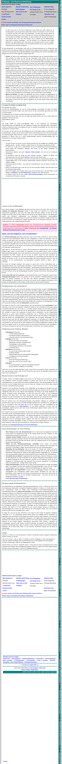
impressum (53, 671)
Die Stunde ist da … (36, 9)
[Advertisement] (30, 192)
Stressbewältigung (50, 658)
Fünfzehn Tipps (48, 7)
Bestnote (6, 14)
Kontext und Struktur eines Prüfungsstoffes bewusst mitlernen (24, 22)
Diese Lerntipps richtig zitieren (29, 669)
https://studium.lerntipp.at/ (36, 174)
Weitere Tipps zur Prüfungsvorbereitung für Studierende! (16, 24)
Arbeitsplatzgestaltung (28, 658)
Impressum (42, 668)
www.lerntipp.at (34, 668)
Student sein (6, 658)
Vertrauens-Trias (49, 14)
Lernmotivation (31, 660)
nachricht (47, 671)
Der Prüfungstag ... (35, 7)
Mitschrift (52, 660)
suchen (34, 671)
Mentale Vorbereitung (22, 7)
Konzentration (40, 658)
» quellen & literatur (26, 671)
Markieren (15, 172)
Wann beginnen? (7, 7)
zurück (38, 671)
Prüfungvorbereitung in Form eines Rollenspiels (24, 424)
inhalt (42, 671)
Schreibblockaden (19, 660)
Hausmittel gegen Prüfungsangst (18, 478)
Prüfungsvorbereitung (31, 662)
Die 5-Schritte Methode (17, 662)
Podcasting (6, 662)
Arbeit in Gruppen (42, 660)
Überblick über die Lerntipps (11, 657)
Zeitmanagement (24, 406)
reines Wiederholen (25, 172)
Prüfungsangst (20, 9)
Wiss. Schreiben (7, 660)
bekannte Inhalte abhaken (32, 152)
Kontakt (5, 761)
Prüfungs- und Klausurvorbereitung (16, 2)
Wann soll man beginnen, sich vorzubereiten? (19, 234)
